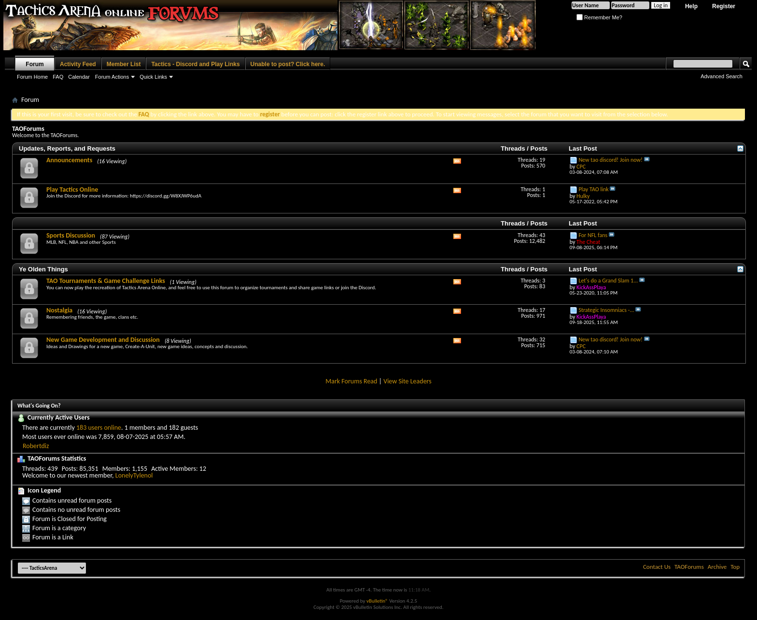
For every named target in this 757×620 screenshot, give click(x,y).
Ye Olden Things (43, 269)
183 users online (98, 427)
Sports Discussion (70, 235)
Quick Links (153, 77)
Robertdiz (36, 446)
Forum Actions (112, 77)
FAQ (58, 77)
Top (735, 566)
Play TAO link (593, 189)
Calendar (79, 77)
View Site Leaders (407, 381)
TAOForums (689, 566)
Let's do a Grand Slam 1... (608, 280)
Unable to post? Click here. (288, 64)
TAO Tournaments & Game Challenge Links (105, 281)
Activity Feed (78, 64)
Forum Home (32, 77)
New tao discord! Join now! (610, 159)
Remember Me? (599, 17)
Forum (34, 64)
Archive (717, 566)
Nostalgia (59, 310)
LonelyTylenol (134, 475)
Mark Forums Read (351, 381)
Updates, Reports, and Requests (67, 148)
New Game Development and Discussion (103, 340)
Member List (124, 64)
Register (723, 6)
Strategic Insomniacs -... (606, 310)
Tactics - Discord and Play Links (195, 64)
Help (691, 6)
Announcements (69, 160)
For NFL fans (592, 235)
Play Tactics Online (72, 189)
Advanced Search (722, 76)
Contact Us (657, 566)
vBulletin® (377, 601)
